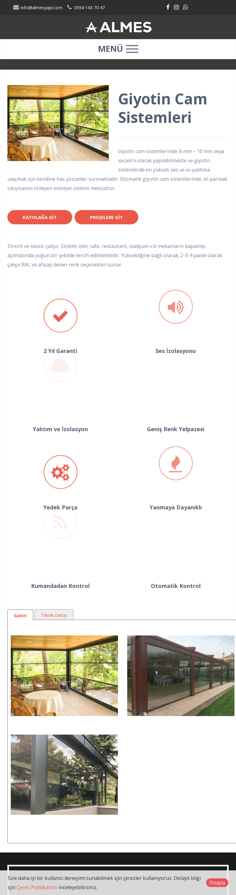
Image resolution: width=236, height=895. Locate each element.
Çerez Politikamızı (37, 887)
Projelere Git (106, 217)
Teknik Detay (54, 615)
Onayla (217, 882)
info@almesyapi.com (37, 7)
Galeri (20, 615)
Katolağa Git (40, 217)
